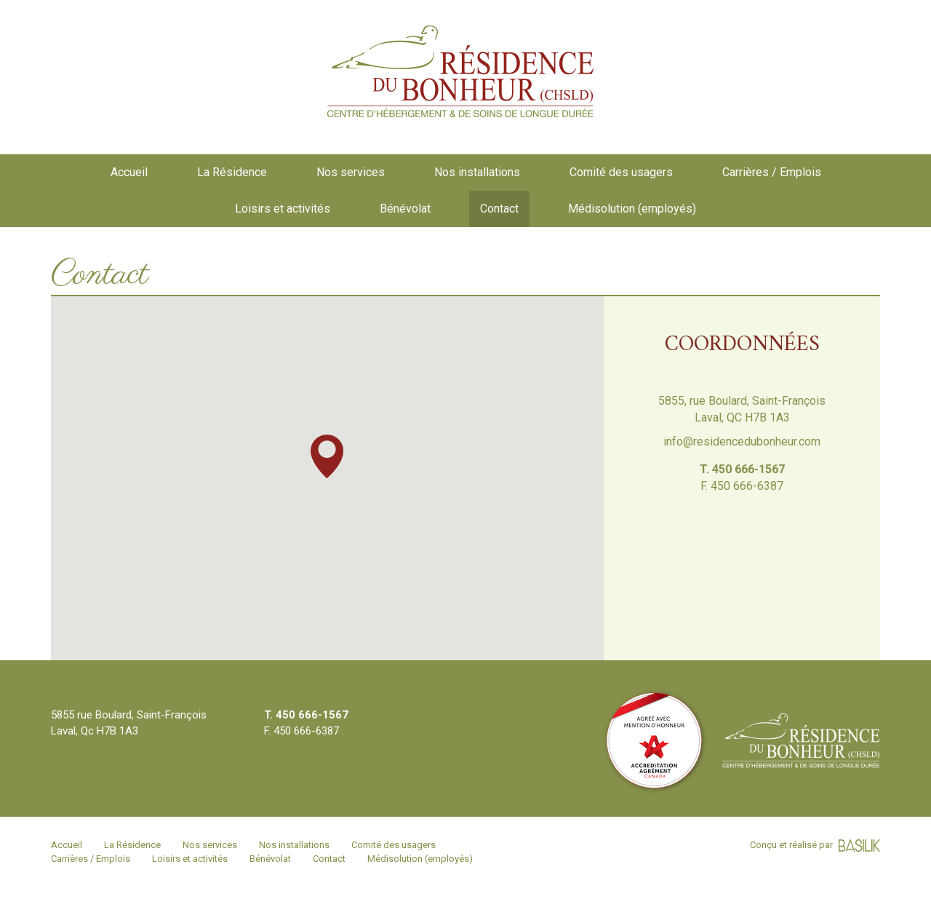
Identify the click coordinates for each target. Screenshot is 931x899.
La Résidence (232, 172)
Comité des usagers (621, 172)
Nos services (350, 172)
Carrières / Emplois (771, 172)
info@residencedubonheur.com (741, 441)
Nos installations (477, 172)
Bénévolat (405, 208)
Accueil (129, 172)
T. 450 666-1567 (742, 469)
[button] (327, 456)
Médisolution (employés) (632, 208)
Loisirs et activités (282, 208)
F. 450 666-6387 (741, 486)
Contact (499, 208)
